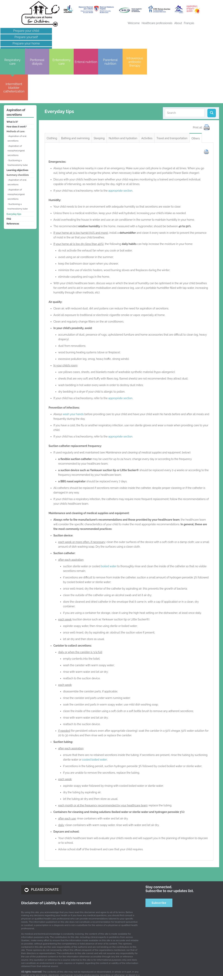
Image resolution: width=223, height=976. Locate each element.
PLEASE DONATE (41, 842)
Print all (198, 80)
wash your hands (73, 367)
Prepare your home (25, 43)
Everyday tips (14, 167)
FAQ (9, 172)
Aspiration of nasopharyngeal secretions (16, 104)
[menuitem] (189, 23)
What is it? (12, 75)
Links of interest (25, 50)
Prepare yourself (25, 37)
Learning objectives (17, 123)
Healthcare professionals (157, 23)
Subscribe (159, 856)
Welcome (134, 23)
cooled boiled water (94, 712)
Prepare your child (25, 31)
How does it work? (17, 80)
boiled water (109, 519)
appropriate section (120, 143)
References (13, 177)
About (178, 23)
